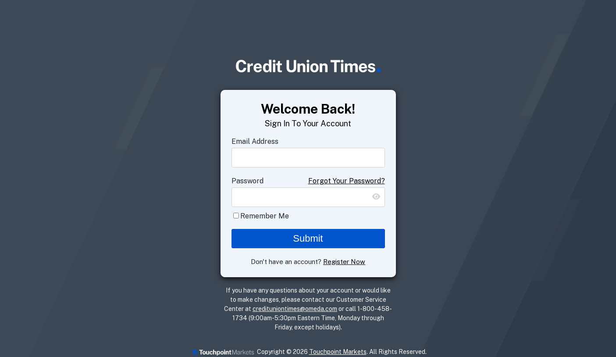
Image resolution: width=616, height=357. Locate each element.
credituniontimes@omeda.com (295, 308)
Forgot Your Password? (346, 181)
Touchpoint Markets (338, 351)
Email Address (254, 141)
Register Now (344, 261)
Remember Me (264, 216)
